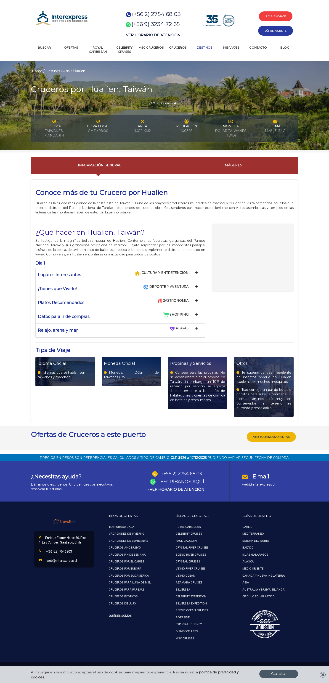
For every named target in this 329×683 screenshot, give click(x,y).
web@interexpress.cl (258, 484)
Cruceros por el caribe (126, 561)
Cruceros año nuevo (125, 547)
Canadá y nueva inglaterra (263, 575)
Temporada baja (121, 526)
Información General (99, 165)
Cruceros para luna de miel (130, 582)
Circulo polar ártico (258, 596)
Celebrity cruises (189, 533)
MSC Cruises (185, 638)
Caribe (247, 526)
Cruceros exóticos (123, 596)
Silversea (183, 589)
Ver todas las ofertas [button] (271, 436)
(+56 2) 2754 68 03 (156, 14)
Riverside (183, 617)
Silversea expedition (191, 603)
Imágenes (233, 165)
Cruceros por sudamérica (129, 575)
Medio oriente (252, 568)
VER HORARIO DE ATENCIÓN (153, 35)
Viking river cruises (191, 568)
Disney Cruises (187, 631)
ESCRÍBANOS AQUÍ (182, 481)
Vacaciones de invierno (126, 533)
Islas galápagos (255, 554)
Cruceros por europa (125, 568)
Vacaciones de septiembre (128, 540)
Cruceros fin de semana (127, 554)
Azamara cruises (189, 582)
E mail (260, 476)
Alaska (248, 561)
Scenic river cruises (191, 554)
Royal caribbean (188, 526)
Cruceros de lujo (122, 603)
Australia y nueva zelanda (263, 589)
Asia (66, 71)
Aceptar (279, 673)
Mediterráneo (253, 533)
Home (37, 71)
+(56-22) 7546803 (55, 551)
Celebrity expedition (191, 596)
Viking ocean (185, 575)
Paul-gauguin (186, 540)
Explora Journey (189, 623)
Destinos (53, 71)
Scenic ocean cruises (192, 610)
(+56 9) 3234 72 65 (156, 24)
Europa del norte (255, 540)
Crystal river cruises (192, 547)
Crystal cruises (188, 561)
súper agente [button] (276, 30)
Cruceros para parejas (127, 589)
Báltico (248, 547)
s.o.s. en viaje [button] (275, 16)
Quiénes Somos (120, 615)
